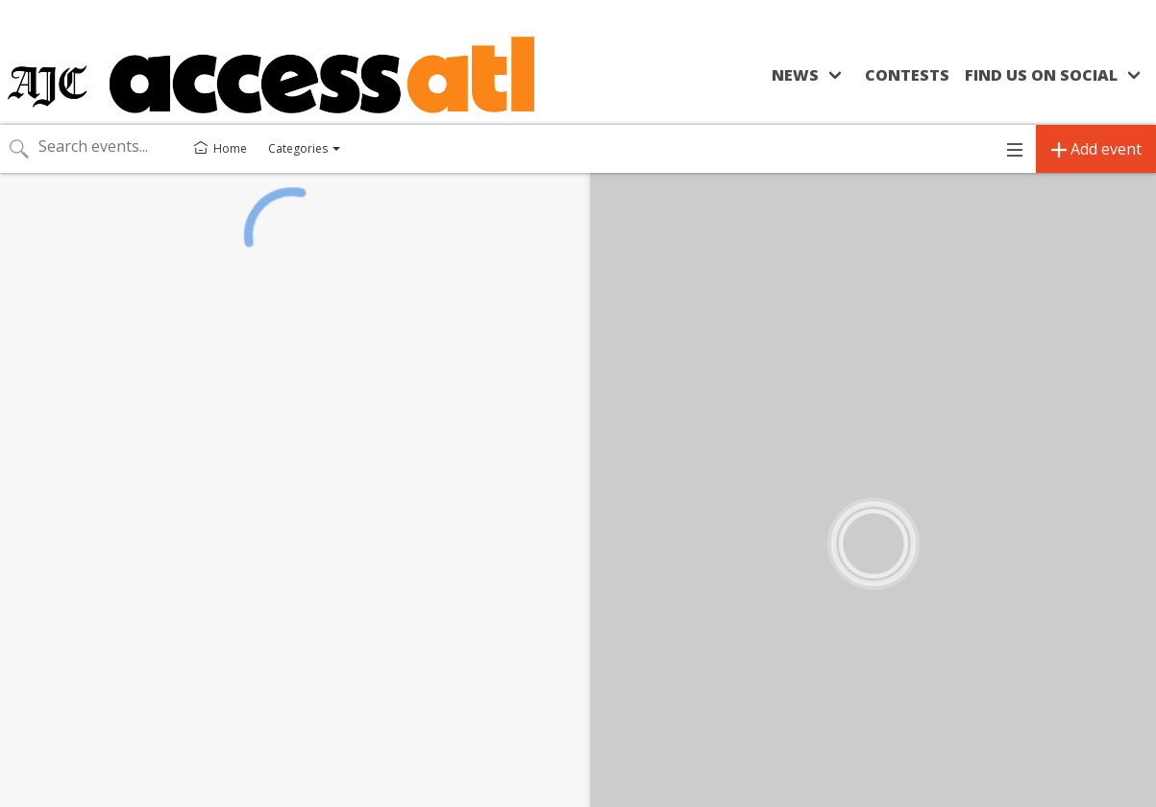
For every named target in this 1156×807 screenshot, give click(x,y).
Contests (907, 75)
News (795, 75)
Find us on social (1041, 75)
